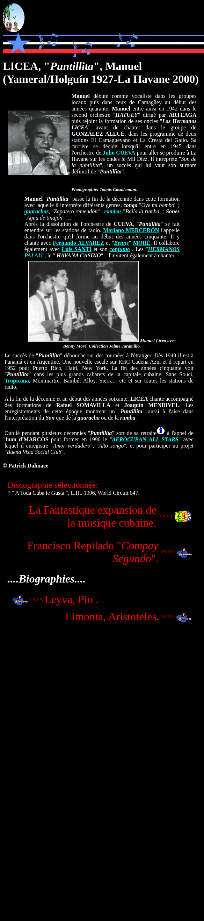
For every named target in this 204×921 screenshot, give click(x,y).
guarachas (36, 211)
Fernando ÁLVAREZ (78, 243)
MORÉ (142, 243)
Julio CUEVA (119, 153)
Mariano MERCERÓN (131, 230)
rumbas (113, 211)
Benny (121, 243)
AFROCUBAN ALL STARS (145, 439)
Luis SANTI (77, 249)
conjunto (119, 249)
